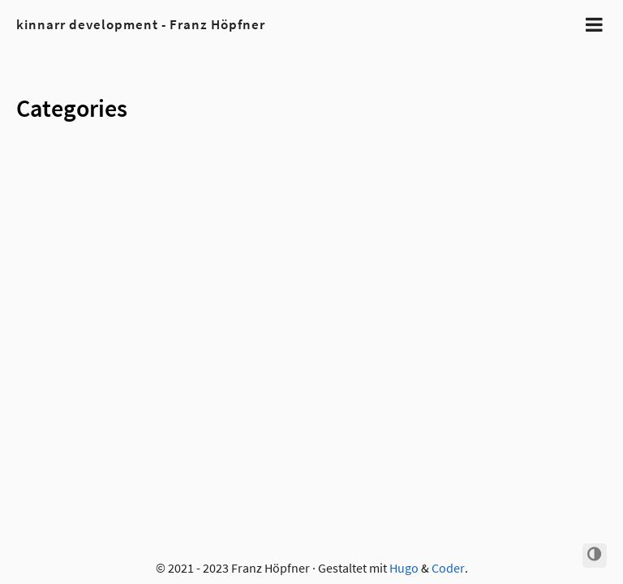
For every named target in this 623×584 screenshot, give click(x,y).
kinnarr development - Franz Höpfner (140, 24)
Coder (448, 568)
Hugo (404, 568)
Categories (71, 107)
